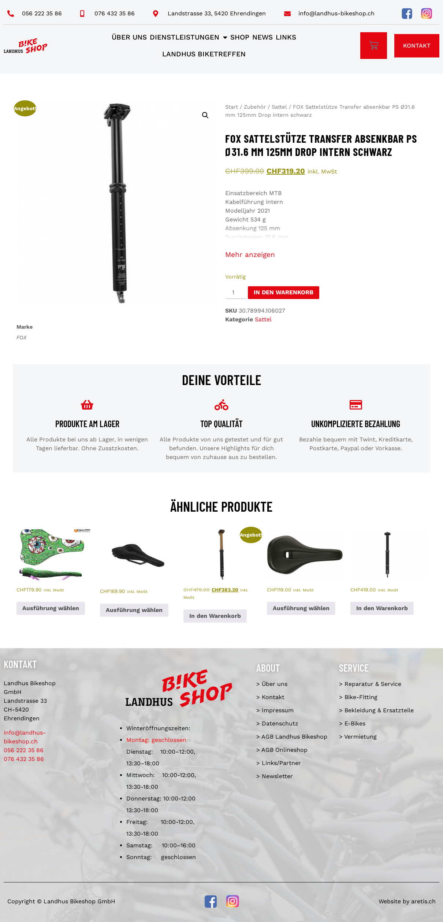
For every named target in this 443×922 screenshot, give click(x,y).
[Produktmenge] (235, 292)
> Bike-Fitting (358, 697)
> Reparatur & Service (370, 683)
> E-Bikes (352, 723)
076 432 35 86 (24, 758)
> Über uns (271, 683)
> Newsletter (274, 776)
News (262, 37)
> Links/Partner (278, 762)
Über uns (129, 37)
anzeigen (260, 254)
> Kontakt (270, 697)
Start (231, 107)
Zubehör (255, 107)
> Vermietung (358, 736)
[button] (205, 115)
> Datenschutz (277, 723)
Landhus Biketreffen (204, 54)
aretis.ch (423, 901)
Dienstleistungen (188, 37)
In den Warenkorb (283, 292)
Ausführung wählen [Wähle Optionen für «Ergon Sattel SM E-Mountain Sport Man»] (301, 608)
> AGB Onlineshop (282, 749)
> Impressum (275, 710)
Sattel (279, 107)
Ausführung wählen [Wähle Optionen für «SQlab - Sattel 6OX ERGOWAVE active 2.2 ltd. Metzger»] (50, 608)
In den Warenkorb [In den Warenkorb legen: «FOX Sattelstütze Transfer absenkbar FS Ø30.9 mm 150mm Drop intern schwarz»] (215, 615)
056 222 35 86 (24, 750)
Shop (239, 37)
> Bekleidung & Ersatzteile (376, 710)
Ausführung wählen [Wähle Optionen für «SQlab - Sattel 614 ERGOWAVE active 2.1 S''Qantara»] (134, 609)
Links (286, 37)
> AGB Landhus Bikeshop (291, 736)
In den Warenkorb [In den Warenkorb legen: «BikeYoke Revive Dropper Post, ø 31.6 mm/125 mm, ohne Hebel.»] (382, 608)
